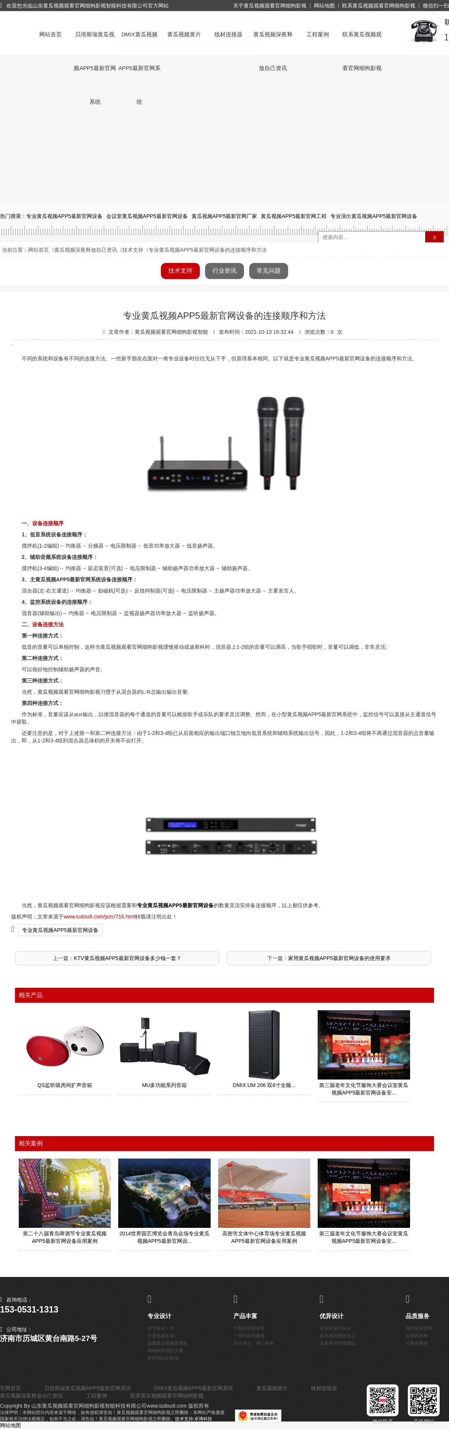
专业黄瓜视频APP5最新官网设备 (60, 930)
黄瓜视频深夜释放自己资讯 (273, 41)
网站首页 (50, 34)
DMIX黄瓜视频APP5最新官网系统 (139, 41)
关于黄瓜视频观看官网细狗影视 (269, 6)
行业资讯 (224, 270)
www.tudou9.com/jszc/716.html (99, 917)
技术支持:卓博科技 (193, 1419)
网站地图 (324, 6)
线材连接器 (228, 34)
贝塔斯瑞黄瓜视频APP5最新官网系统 (95, 41)
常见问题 (269, 270)
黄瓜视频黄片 (184, 34)
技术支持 (132, 250)
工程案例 (317, 34)
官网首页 (10, 1388)
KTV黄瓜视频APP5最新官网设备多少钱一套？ (127, 958)
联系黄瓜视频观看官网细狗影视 (378, 6)
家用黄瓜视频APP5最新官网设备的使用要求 (339, 958)
